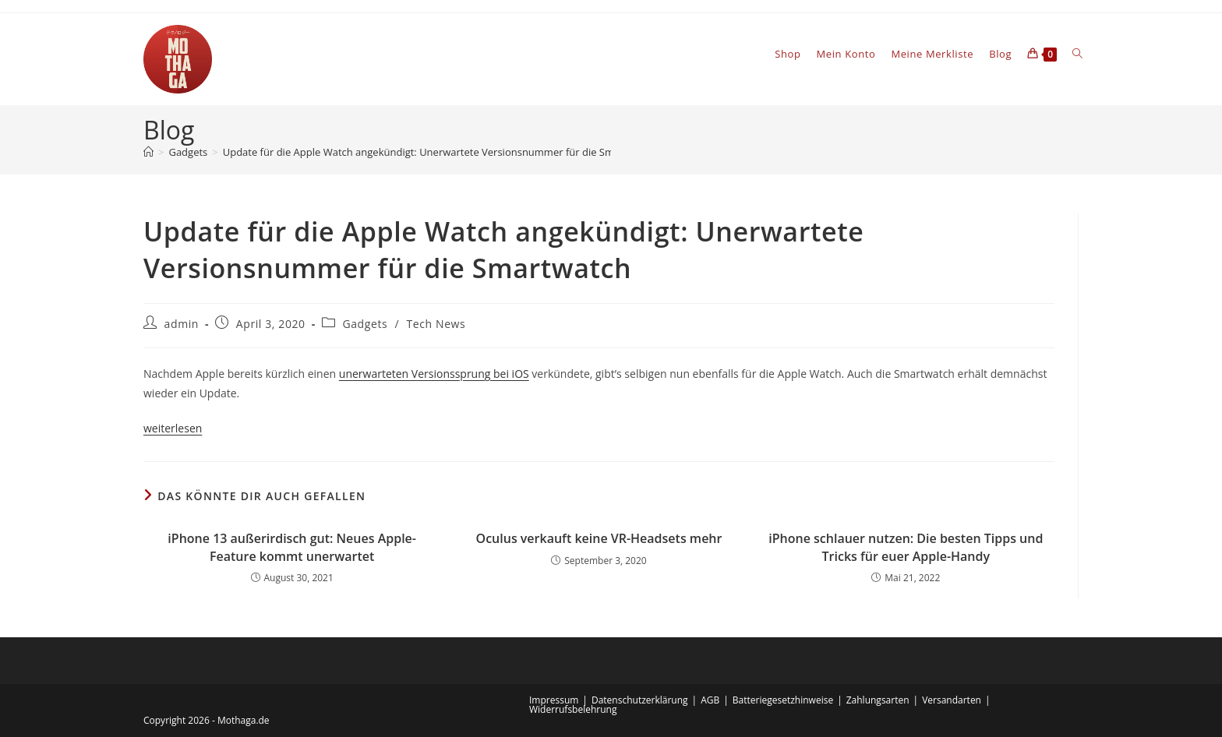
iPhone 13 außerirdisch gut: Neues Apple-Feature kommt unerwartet (292, 547)
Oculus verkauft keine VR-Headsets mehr (599, 538)
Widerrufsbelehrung (572, 709)
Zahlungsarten (877, 700)
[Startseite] (148, 152)
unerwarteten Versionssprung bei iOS (434, 373)
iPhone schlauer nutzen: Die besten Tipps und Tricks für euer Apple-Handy (905, 547)
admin (181, 323)
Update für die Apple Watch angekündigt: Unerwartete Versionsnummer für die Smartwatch (439, 152)
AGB (710, 700)
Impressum (553, 700)
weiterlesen (172, 428)
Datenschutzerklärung (640, 700)
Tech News (436, 323)
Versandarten (951, 700)
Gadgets (364, 323)
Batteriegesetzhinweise (783, 700)
